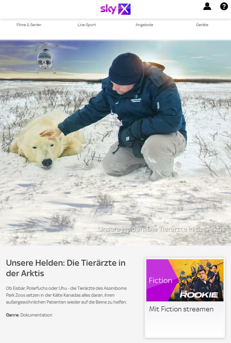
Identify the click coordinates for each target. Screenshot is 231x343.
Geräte (202, 25)
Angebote (144, 25)
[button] (207, 6)
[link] (185, 298)
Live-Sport (87, 25)
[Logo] (115, 9)
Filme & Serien (29, 25)
